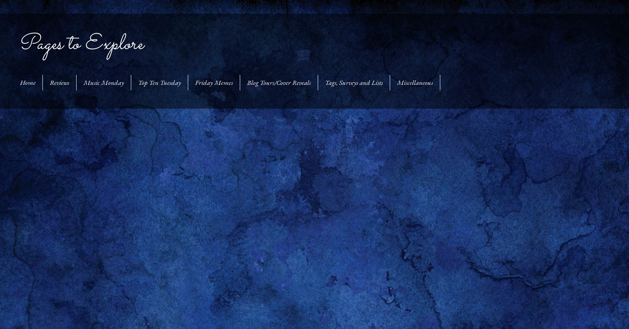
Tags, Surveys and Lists (354, 82)
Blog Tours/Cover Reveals (279, 82)
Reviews (59, 82)
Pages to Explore (80, 44)
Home (28, 82)
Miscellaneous (415, 82)
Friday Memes (214, 82)
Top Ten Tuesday (159, 82)
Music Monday (103, 82)
